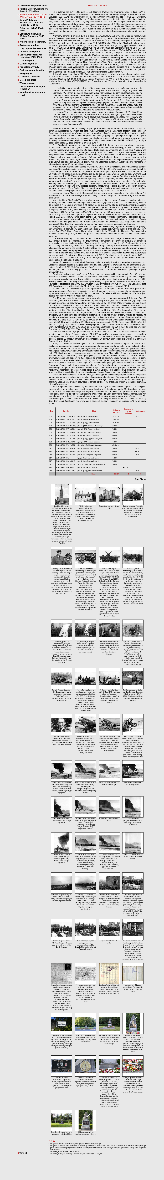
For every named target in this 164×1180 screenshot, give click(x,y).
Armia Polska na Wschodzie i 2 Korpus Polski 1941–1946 (31, 47)
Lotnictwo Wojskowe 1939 (33, 31)
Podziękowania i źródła (32, 95)
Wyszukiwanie (27, 108)
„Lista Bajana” (27, 85)
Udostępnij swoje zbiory (32, 117)
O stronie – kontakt (30, 102)
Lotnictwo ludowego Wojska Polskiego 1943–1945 (32, 61)
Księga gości (26, 98)
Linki (22, 120)
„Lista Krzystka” (28, 89)
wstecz (23, 1178)
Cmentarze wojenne (30, 76)
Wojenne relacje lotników (33, 67)
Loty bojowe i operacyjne (33, 73)
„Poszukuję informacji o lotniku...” (32, 112)
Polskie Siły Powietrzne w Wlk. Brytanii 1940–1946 (33, 40)
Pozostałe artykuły (29, 92)
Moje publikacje (28, 105)
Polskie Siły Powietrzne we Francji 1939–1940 (34, 35)
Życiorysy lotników (29, 70)
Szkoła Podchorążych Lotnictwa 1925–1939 (31, 81)
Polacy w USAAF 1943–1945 (32, 54)
